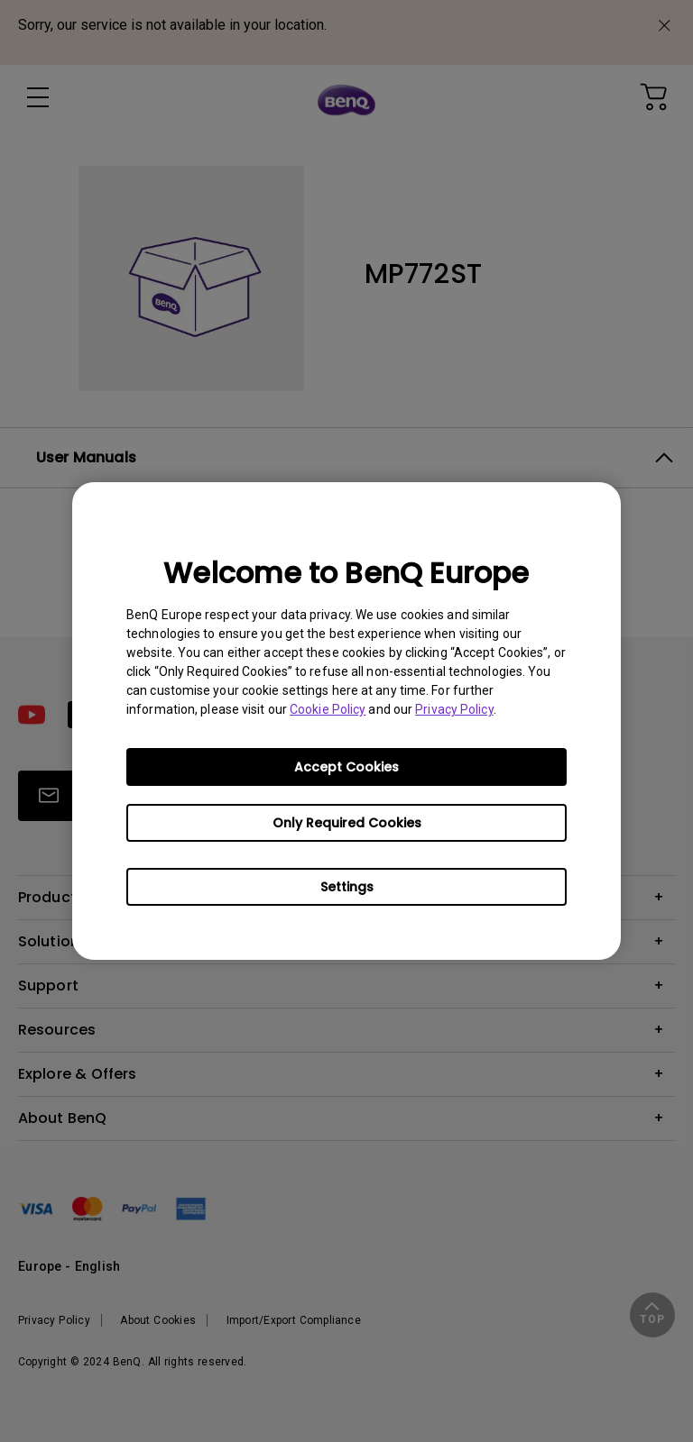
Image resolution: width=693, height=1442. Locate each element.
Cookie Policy (327, 709)
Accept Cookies (346, 767)
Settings (347, 887)
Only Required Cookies (347, 823)
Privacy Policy (454, 709)
